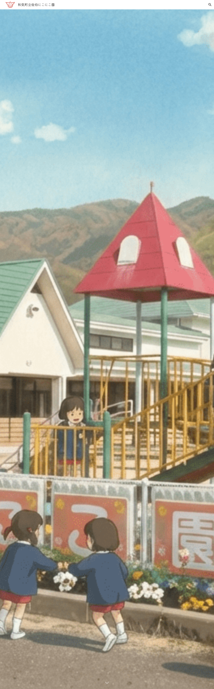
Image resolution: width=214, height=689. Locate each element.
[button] (210, 5)
